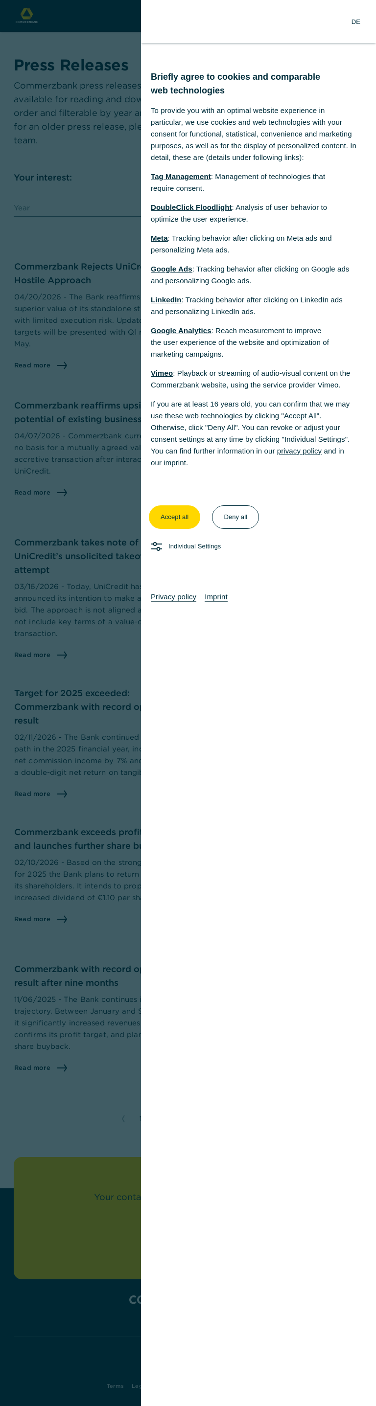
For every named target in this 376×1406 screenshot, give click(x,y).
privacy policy (299, 451)
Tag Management (181, 176)
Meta (159, 238)
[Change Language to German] (356, 21)
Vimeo (162, 373)
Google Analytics (181, 330)
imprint (175, 462)
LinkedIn (166, 299)
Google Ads (171, 269)
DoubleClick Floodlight (191, 207)
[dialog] (188, 703)
